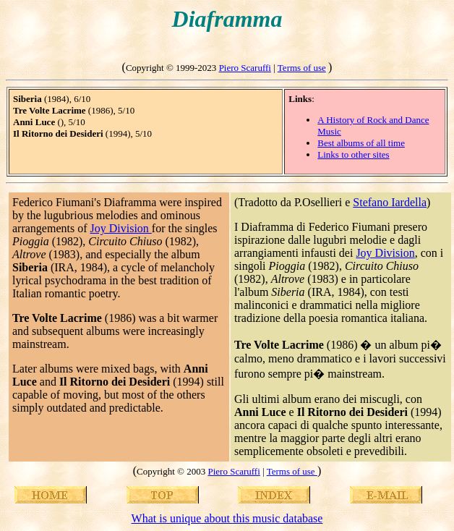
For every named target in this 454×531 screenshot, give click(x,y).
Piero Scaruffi (245, 67)
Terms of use (302, 67)
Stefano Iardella (390, 202)
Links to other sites (353, 154)
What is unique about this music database (227, 518)
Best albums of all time (361, 142)
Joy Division (121, 228)
